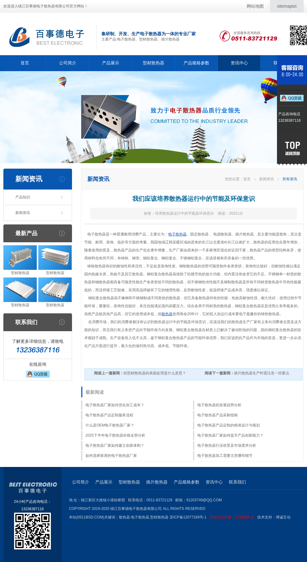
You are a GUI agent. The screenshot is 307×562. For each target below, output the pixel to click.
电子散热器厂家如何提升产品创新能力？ (230, 435)
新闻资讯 (22, 213)
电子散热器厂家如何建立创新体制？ (114, 445)
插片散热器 (157, 482)
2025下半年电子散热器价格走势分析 (115, 435)
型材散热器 (153, 62)
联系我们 (237, 482)
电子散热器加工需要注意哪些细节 (224, 455)
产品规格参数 (196, 62)
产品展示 (110, 62)
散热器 (166, 314)
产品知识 (22, 197)
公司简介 (67, 62)
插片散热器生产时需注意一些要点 (247, 373)
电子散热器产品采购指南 (217, 415)
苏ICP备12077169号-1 (213, 517)
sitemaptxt (287, 6)
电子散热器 (177, 234)
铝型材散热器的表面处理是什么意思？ (140, 373)
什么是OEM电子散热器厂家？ (109, 425)
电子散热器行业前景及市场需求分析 (226, 445)
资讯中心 (239, 62)
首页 (25, 62)
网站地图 (255, 6)
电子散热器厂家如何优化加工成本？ (114, 405)
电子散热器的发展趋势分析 (219, 405)
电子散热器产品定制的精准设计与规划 (228, 425)
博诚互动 (283, 517)
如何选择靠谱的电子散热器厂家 (111, 455)
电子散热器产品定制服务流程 (109, 415)
